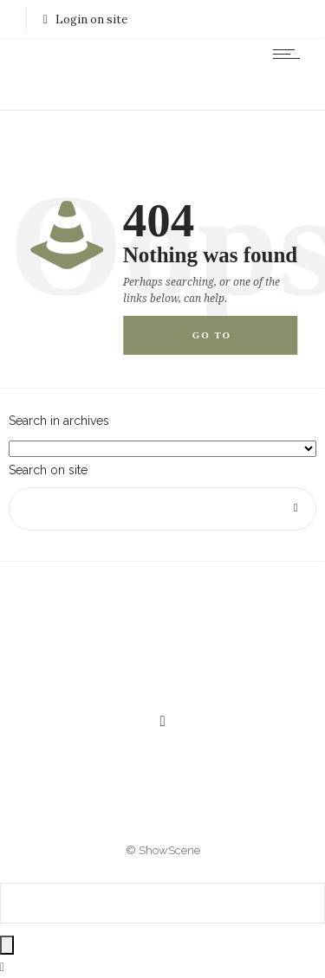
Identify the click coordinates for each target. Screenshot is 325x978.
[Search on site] (162, 509)
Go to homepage (227, 342)
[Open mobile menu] (290, 53)
